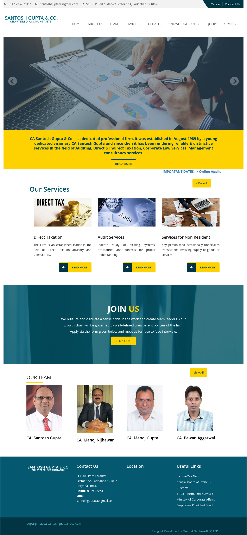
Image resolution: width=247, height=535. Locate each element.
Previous (12, 81)
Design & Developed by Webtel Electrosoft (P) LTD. (185, 531)
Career (216, 4)
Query (212, 24)
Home (76, 24)
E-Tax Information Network (195, 494)
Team (114, 24)
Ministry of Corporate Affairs (196, 499)
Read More (123, 164)
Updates (155, 24)
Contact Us (233, 4)
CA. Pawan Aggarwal (196, 438)
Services (133, 24)
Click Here (123, 341)
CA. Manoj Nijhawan (96, 440)
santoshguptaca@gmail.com (95, 501)
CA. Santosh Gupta (44, 438)
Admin (229, 24)
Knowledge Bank (184, 24)
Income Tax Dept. (188, 476)
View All (202, 183)
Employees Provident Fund (195, 505)
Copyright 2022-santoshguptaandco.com (53, 524)
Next (234, 81)
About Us (95, 24)
